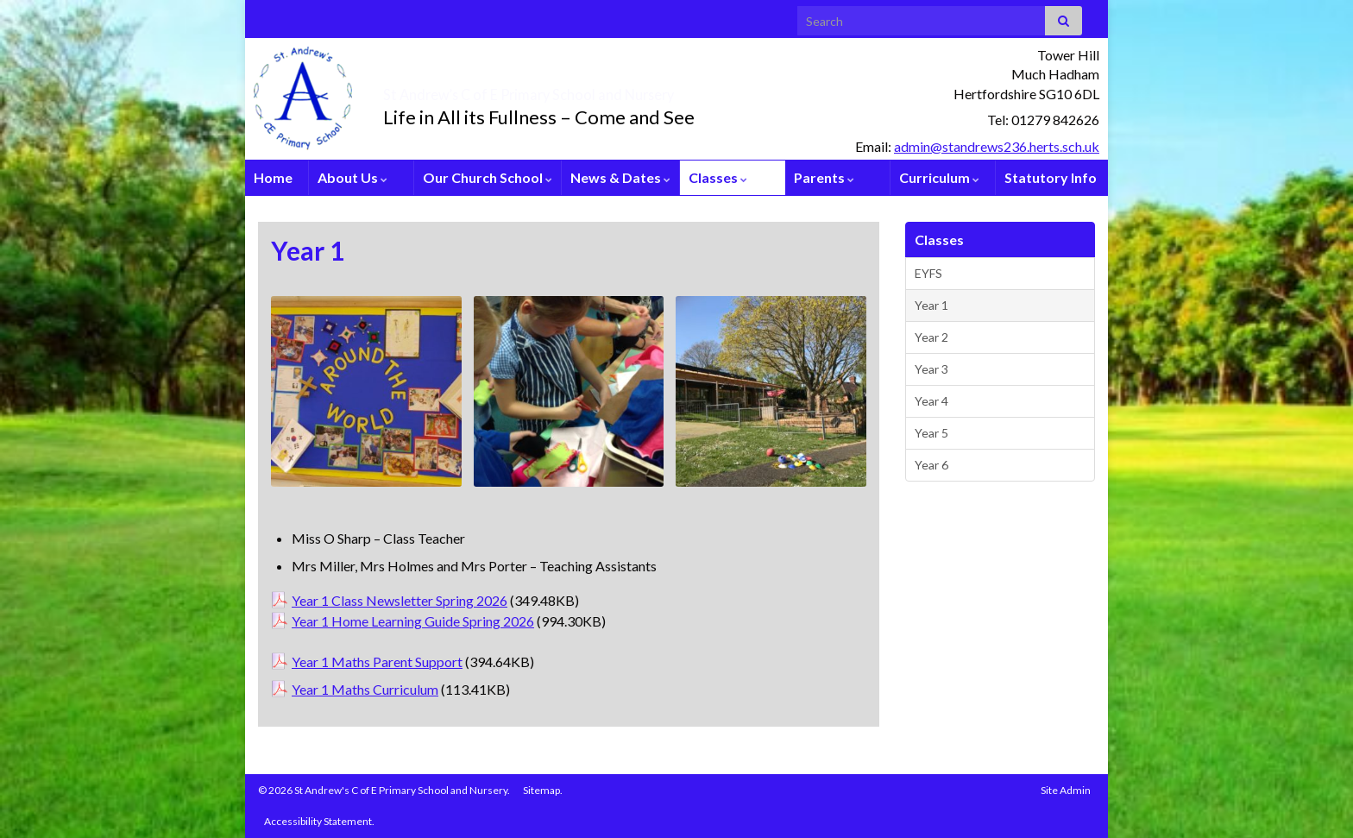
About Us (352, 177)
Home (273, 177)
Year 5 (931, 432)
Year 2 (931, 337)
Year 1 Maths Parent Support (377, 661)
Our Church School (487, 177)
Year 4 (931, 401)
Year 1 (931, 305)
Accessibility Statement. (319, 821)
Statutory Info (1050, 177)
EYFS (928, 273)
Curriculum (939, 177)
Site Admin (1066, 790)
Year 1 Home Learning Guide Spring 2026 (413, 621)
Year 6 (931, 464)
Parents (824, 177)
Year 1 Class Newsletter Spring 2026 (399, 600)
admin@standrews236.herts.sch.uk (996, 146)
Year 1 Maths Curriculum (365, 689)
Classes (718, 177)
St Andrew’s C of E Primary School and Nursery (629, 89)
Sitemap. (543, 790)
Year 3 (931, 369)
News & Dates (620, 177)
